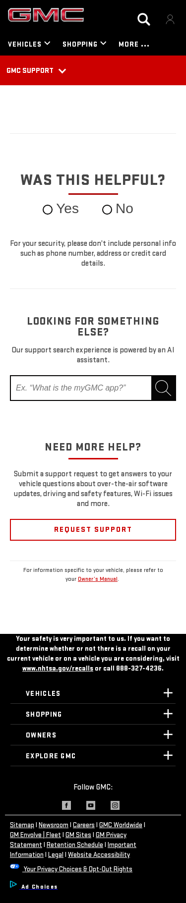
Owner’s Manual (98, 579)
